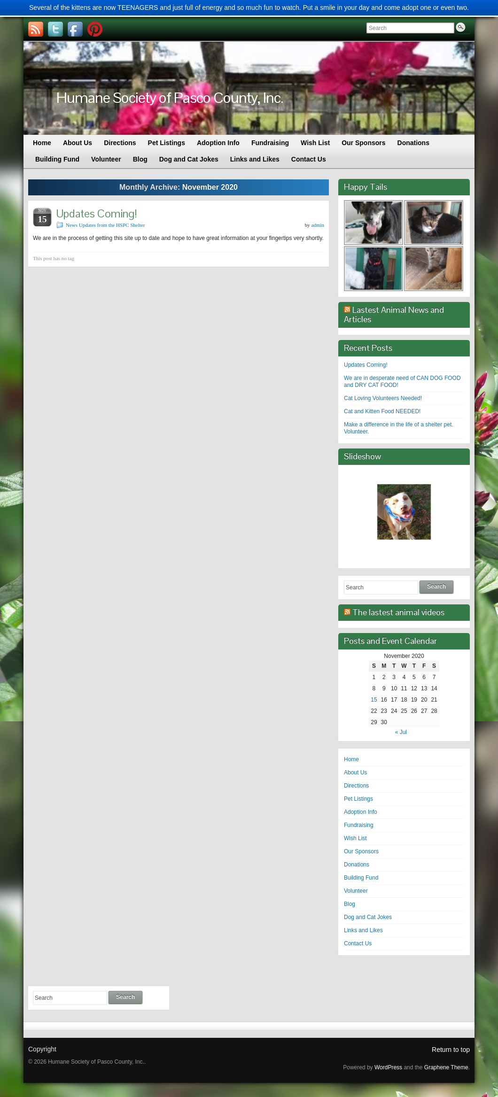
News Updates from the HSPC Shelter (105, 225)
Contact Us (358, 943)
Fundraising (359, 825)
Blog (349, 904)
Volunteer (356, 891)
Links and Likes (363, 930)
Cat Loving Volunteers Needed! (383, 398)
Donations (356, 864)
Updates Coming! (96, 213)
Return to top (451, 1049)
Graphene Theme (446, 1067)
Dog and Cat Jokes (368, 917)
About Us (355, 772)
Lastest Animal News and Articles (394, 314)
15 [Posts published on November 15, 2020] (374, 699)
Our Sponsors (361, 851)
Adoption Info (360, 812)
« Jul (401, 732)
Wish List (355, 838)
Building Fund (361, 877)
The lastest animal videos (398, 612)
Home (351, 759)
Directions (356, 785)
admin (318, 225)
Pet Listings (358, 799)
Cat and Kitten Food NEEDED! (382, 411)
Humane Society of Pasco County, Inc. (169, 97)
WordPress (388, 1067)
